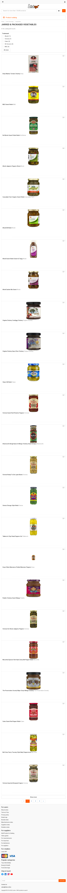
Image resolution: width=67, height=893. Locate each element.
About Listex (4, 810)
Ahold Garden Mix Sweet (11, 289)
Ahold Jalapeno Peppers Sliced (13, 166)
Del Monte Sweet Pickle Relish (14, 135)
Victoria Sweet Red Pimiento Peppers (16, 413)
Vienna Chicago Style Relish (13, 505)
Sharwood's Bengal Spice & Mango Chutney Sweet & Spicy (23, 444)
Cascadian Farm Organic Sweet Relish (18, 197)
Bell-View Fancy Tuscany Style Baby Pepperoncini (20, 752)
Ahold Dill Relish (9, 228)
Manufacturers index (7, 822)
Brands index (5, 819)
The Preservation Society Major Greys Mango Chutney (26, 690)
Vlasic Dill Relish (9, 382)
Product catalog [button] (10, 17)
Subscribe (62, 880)
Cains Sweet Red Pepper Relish (13, 721)
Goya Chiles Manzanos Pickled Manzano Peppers (18, 567)
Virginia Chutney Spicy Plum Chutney (18, 351)
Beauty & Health (5, 865)
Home (2, 21)
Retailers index (5, 827)
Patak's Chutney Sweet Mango (14, 598)
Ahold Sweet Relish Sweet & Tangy (14, 258)
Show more (33, 797)
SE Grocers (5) (9, 44)
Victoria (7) (8, 39)
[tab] (33, 17)
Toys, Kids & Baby (6, 862)
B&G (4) (7, 46)
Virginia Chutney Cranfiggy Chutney (17, 320)
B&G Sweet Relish (9, 104)
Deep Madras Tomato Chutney (13, 73)
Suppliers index (5, 824)
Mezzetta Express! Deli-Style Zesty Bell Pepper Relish (21, 659)
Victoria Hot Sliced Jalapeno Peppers (16, 629)
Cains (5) (7, 41)
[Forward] (43, 801)
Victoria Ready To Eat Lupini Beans (15, 474)
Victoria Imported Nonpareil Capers (15, 783)
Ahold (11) (8, 36)
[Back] (24, 801)
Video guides (4, 835)
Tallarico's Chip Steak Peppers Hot (15, 536)
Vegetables (18, 21)
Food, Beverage (10, 21)
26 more (6, 50)
